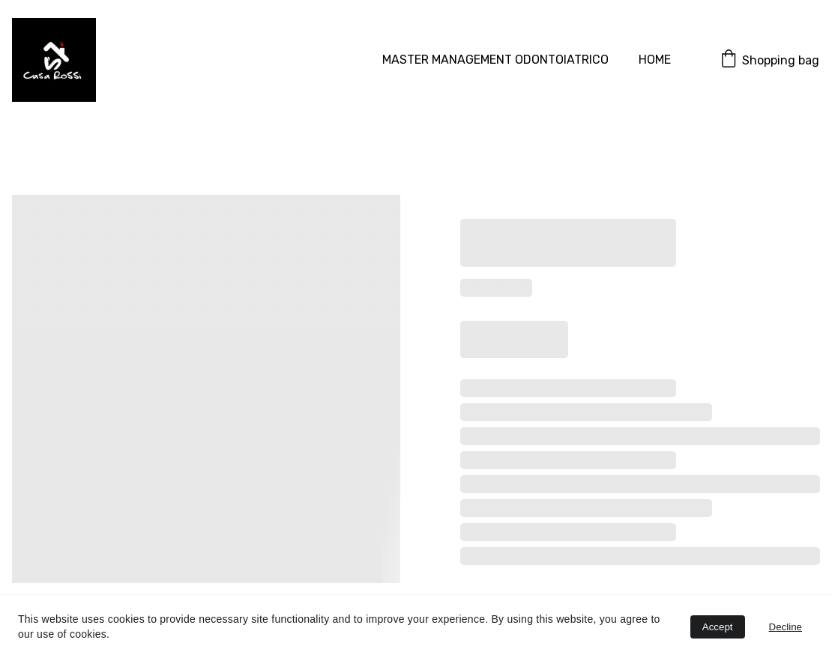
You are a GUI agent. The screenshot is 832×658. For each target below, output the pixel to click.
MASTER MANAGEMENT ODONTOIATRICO (495, 59)
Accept (717, 627)
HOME (655, 59)
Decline (785, 627)
